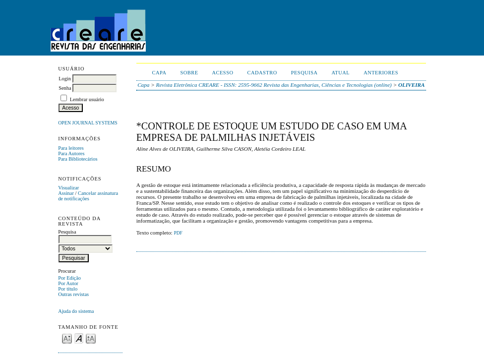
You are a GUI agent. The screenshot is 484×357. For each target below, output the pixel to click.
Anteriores (380, 72)
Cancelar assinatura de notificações (88, 195)
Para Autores (71, 153)
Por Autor (68, 283)
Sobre (189, 72)
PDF (178, 233)
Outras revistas (73, 294)
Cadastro (262, 72)
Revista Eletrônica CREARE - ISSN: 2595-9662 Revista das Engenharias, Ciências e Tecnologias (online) (274, 85)
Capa (159, 72)
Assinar (66, 193)
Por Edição (69, 278)
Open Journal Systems (88, 122)
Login (65, 78)
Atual (341, 72)
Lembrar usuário (87, 99)
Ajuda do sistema (76, 311)
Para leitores (71, 148)
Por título (67, 289)
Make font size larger (91, 338)
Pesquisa (304, 72)
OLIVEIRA (411, 85)
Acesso (223, 72)
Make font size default (79, 338)
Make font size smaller (67, 338)
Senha (65, 88)
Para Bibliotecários (77, 159)
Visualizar (68, 187)
